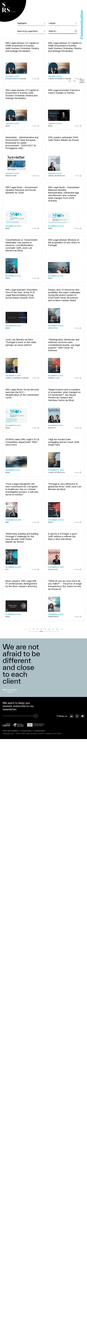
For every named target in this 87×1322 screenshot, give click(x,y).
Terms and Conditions (11, 731)
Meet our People (10, 690)
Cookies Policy (40, 731)
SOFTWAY (57, 733)
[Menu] (81, 81)
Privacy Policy (26, 731)
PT (74, 81)
